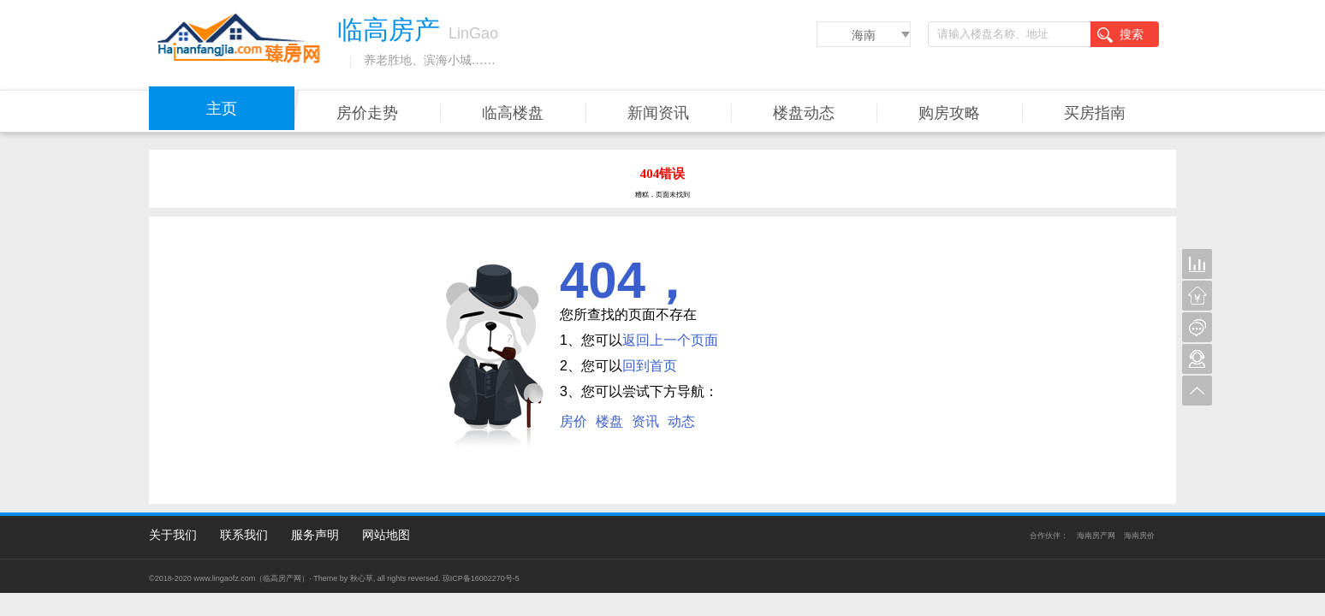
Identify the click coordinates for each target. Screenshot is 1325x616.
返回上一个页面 (670, 340)
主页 (221, 108)
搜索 (1120, 35)
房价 (573, 421)
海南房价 (1139, 535)
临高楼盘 (513, 112)
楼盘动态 (804, 112)
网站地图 (386, 535)
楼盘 (609, 421)
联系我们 (244, 535)
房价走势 (367, 112)
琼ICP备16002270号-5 (481, 578)
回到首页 (649, 365)
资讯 (645, 421)
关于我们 (173, 535)
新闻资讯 (658, 112)
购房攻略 (949, 112)
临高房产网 (282, 578)
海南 (864, 35)
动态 (681, 421)
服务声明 (315, 535)
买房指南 (1095, 112)
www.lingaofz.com (224, 578)
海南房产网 (1096, 535)
